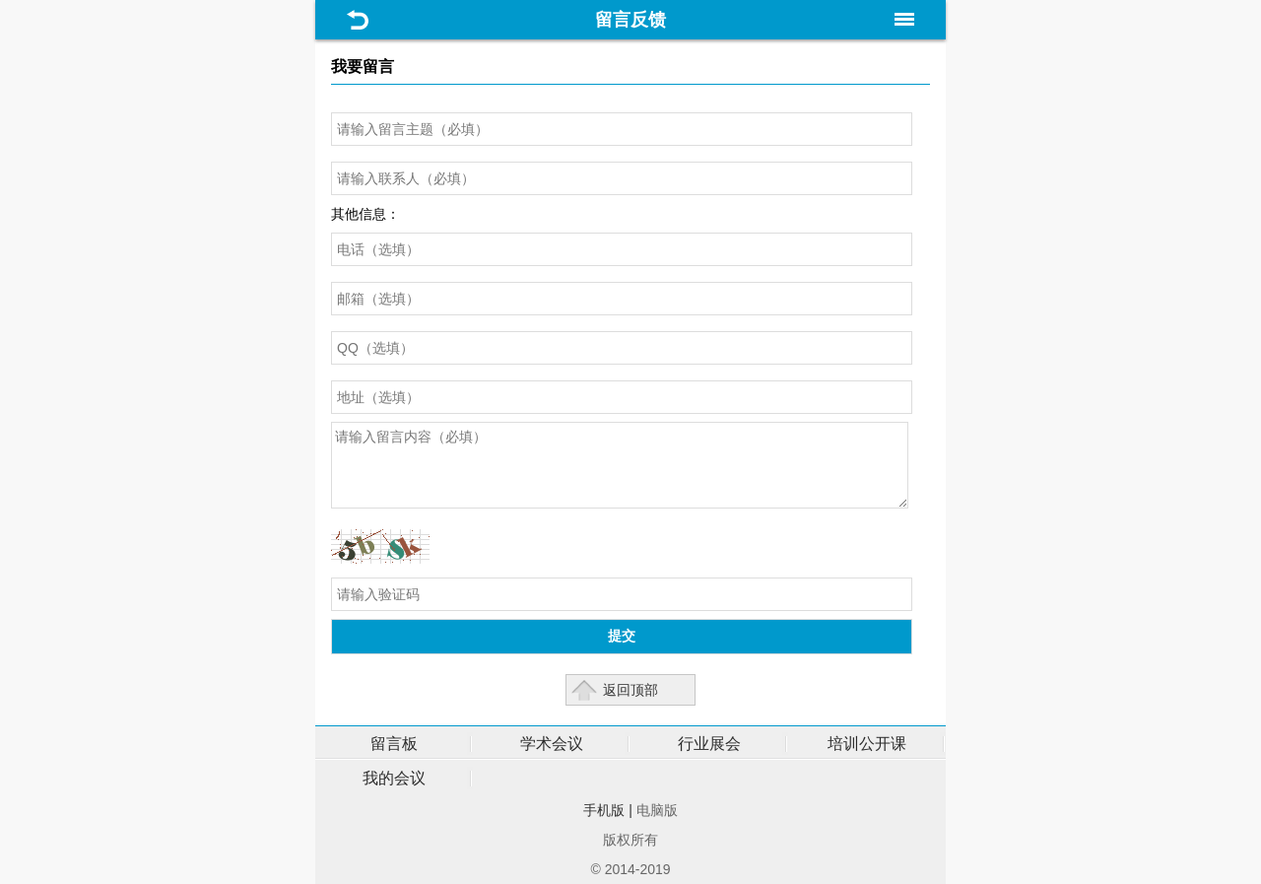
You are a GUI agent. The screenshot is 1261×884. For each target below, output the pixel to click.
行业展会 (709, 743)
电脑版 (657, 810)
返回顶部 (630, 690)
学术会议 (551, 743)
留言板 (394, 743)
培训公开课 (867, 743)
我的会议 (394, 778)
